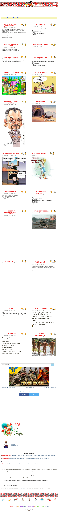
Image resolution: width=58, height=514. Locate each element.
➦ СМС (11, 308)
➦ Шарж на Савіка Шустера (11, 102)
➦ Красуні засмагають (40, 334)
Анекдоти (3, 17)
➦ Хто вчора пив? (40, 308)
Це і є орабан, (8, 461)
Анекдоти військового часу (8, 387)
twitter (34, 394)
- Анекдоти (13, 442)
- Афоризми (13, 444)
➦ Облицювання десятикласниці (10, 25)
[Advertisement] (28, 11)
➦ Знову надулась (40, 73)
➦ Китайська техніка (40, 211)
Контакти (47, 506)
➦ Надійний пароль (11, 153)
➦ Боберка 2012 (11, 261)
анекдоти (22, 488)
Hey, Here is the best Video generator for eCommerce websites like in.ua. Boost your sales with (30, 463)
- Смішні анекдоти (14, 445)
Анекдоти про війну (29, 387)
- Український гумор (14, 440)
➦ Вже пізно (11, 334)
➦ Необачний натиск (11, 73)
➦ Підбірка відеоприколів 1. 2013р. (11, 212)
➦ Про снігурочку (39, 153)
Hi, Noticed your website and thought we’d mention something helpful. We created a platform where (33, 455)
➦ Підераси (40, 24)
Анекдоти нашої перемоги (50, 387)
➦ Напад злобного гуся (10, 45)
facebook (24, 394)
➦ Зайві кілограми (11, 192)
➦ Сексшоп (40, 101)
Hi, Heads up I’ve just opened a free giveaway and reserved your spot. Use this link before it (29, 458)
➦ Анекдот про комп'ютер (40, 192)
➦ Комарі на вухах (11, 57)
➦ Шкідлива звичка (40, 44)
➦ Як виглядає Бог (40, 57)
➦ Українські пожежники (40, 262)
